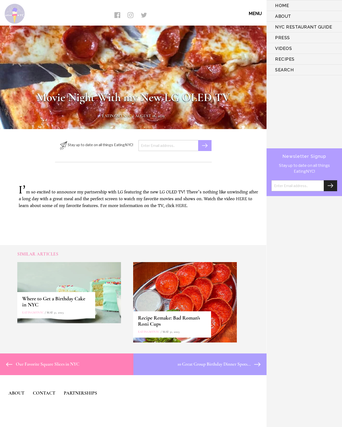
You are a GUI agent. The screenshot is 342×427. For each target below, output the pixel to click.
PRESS (282, 37)
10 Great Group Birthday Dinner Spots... (218, 364)
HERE (241, 199)
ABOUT (283, 16)
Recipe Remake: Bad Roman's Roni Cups (169, 321)
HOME (282, 5)
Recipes (285, 59)
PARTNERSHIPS (80, 393)
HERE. (182, 205)
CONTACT (44, 393)
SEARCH (284, 69)
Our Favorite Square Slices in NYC (42, 364)
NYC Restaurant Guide (303, 26)
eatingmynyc (116, 116)
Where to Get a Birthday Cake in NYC (53, 301)
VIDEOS (283, 48)
